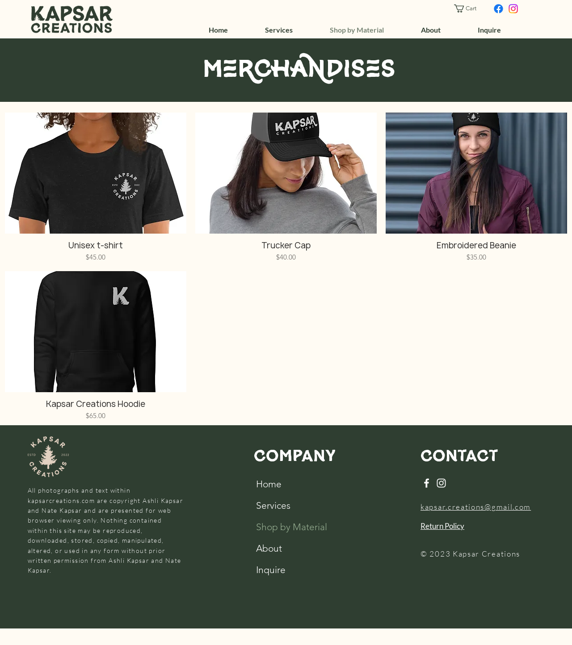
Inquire (271, 569)
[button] (469, 8)
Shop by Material (275, 526)
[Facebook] (498, 9)
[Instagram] (513, 9)
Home (269, 484)
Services (273, 505)
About (269, 548)
